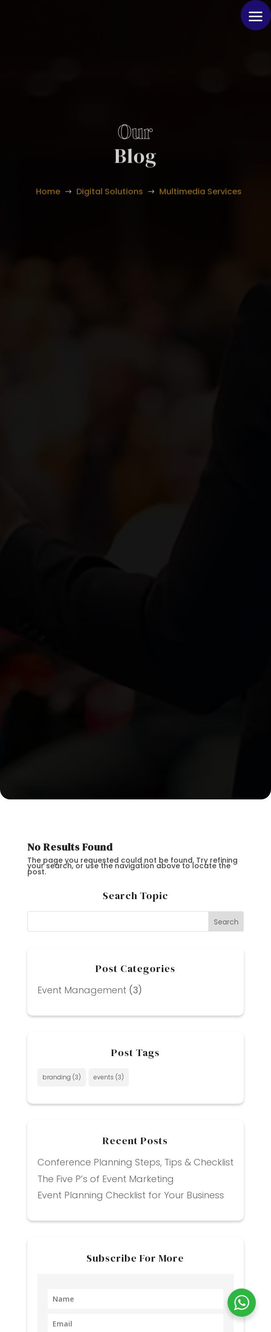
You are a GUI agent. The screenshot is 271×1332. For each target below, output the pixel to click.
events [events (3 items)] (109, 1077)
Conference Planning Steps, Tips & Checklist (135, 1162)
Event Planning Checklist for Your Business (130, 1195)
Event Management (81, 990)
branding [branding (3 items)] (61, 1077)
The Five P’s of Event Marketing (105, 1179)
